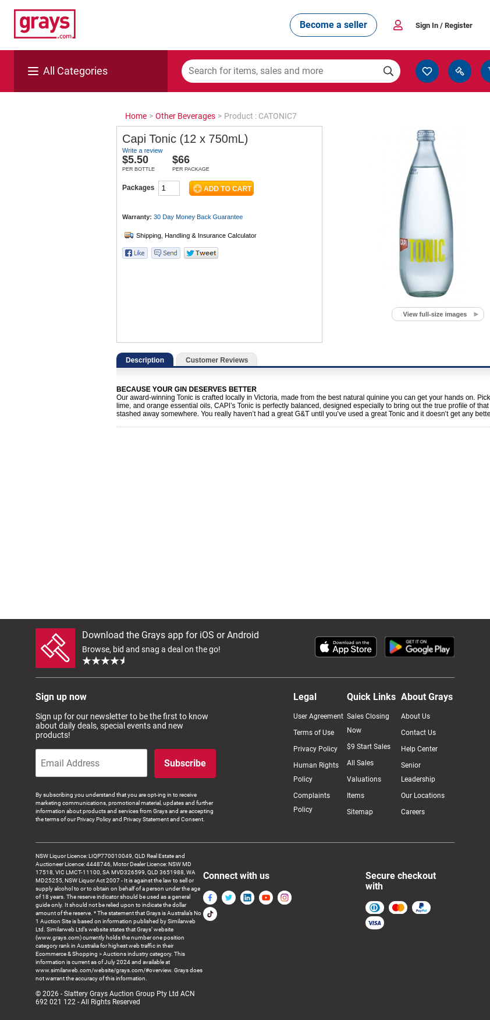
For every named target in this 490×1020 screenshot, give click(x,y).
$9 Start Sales (368, 747)
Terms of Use (313, 733)
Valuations (364, 779)
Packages (138, 188)
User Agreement (318, 716)
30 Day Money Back (198, 216)
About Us (415, 716)
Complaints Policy (311, 803)
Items (355, 796)
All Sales (360, 763)
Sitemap (360, 812)
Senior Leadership (418, 772)
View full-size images (435, 314)
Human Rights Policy (316, 772)
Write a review (142, 150)
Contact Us (418, 733)
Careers (413, 812)
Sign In (444, 25)
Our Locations (423, 796)
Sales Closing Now (368, 723)
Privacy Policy (315, 749)
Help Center (419, 749)
